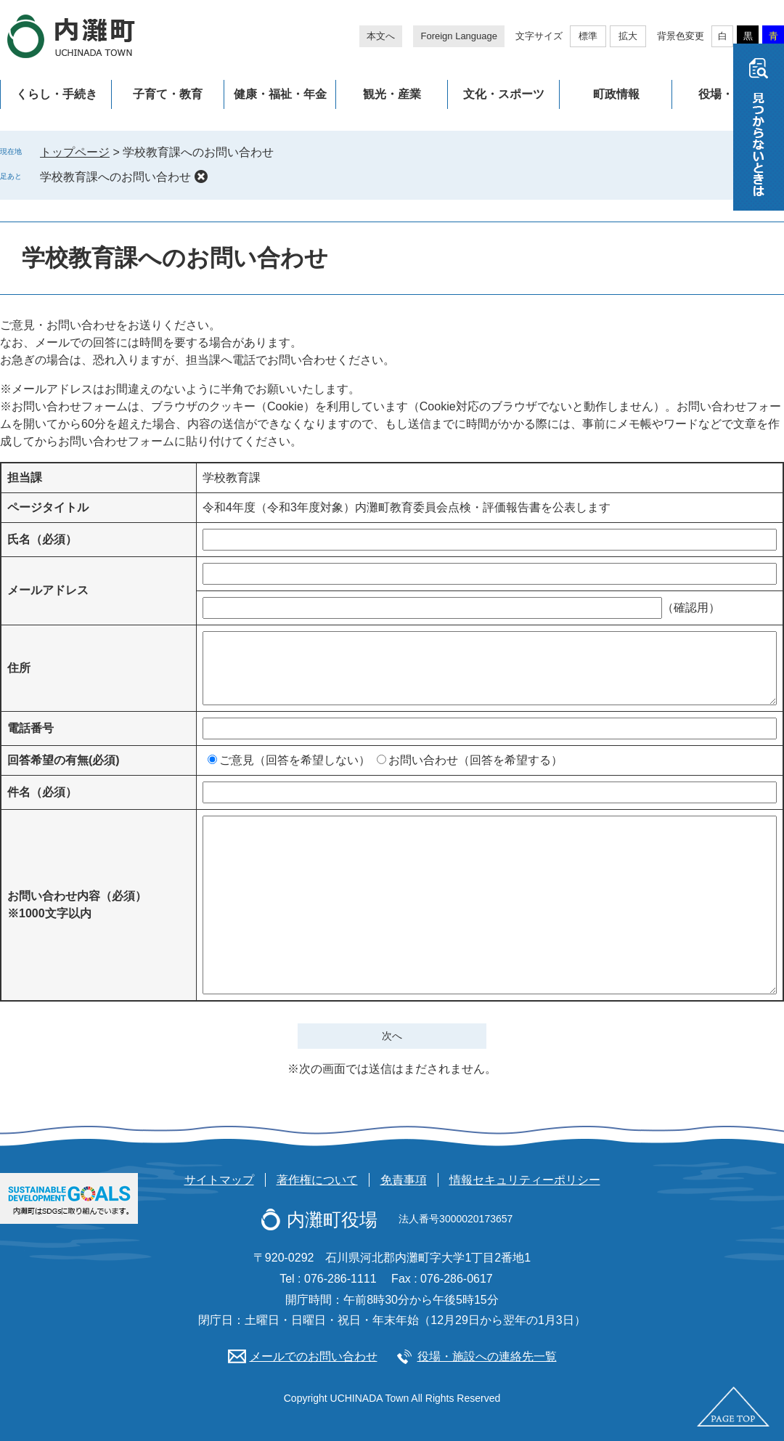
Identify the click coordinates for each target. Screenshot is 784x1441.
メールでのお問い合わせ (313, 1356)
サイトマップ (219, 1180)
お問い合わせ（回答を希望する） (475, 760)
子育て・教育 (168, 94)
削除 (201, 176)
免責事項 (403, 1180)
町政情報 (616, 94)
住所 (18, 668)
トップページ (75, 152)
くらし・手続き (56, 94)
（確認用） (691, 607)
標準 (588, 36)
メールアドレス (48, 590)
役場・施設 (727, 94)
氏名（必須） (42, 539)
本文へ (381, 36)
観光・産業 (392, 94)
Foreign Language (458, 36)
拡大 (627, 36)
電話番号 (30, 728)
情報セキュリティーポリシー (524, 1180)
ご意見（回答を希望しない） (294, 760)
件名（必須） (42, 792)
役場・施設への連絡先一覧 (487, 1356)
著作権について (317, 1180)
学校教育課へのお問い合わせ (115, 177)
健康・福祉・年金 (280, 94)
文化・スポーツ (503, 94)
